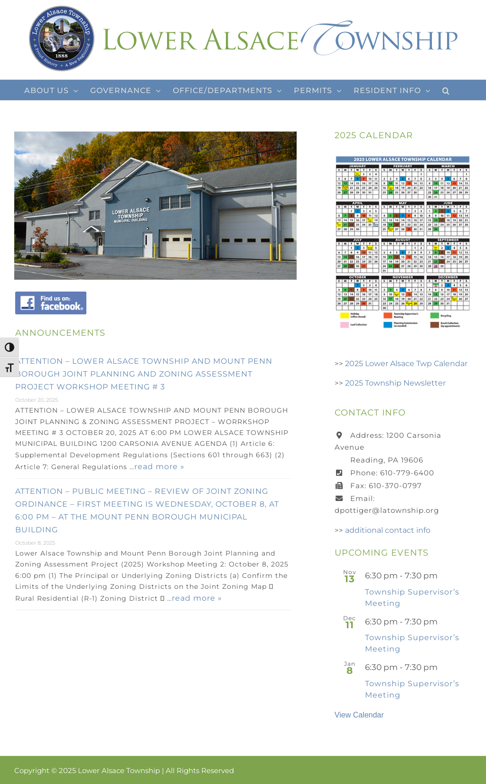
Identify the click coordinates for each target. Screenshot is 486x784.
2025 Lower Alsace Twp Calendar (406, 363)
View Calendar (359, 715)
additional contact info (387, 530)
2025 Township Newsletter (395, 382)
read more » (159, 466)
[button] (446, 90)
